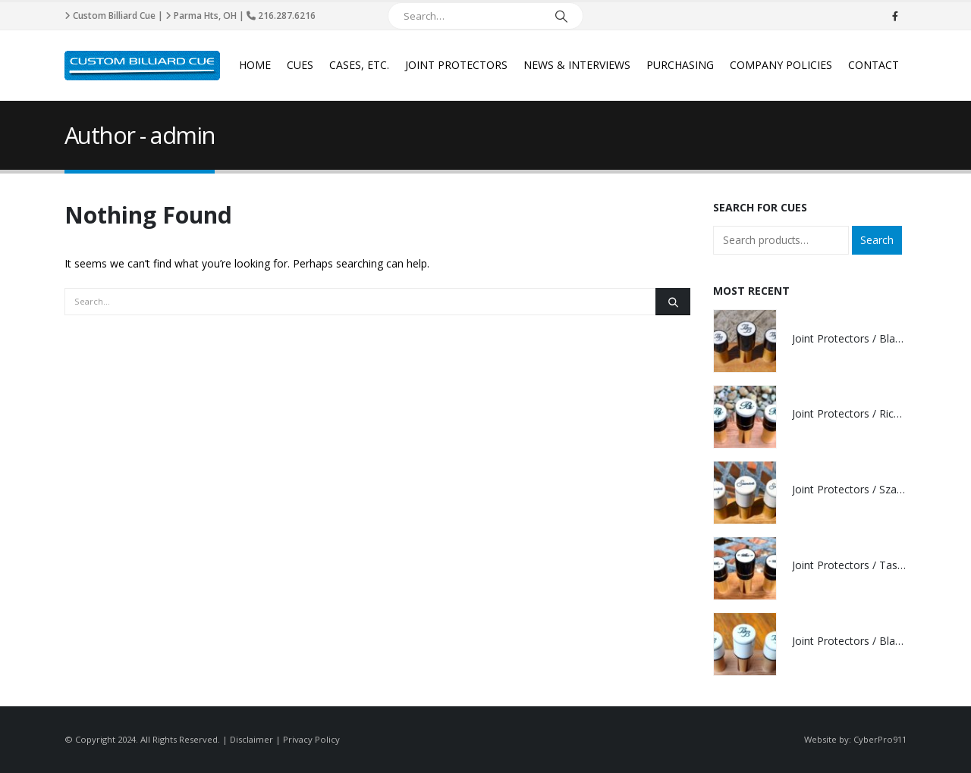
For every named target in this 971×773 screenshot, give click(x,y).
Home (255, 65)
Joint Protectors (456, 65)
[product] (745, 341)
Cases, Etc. (359, 65)
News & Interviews (576, 65)
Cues (300, 65)
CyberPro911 (880, 739)
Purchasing (680, 65)
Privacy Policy (311, 739)
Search (877, 240)
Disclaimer (251, 739)
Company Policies (781, 65)
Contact (873, 65)
